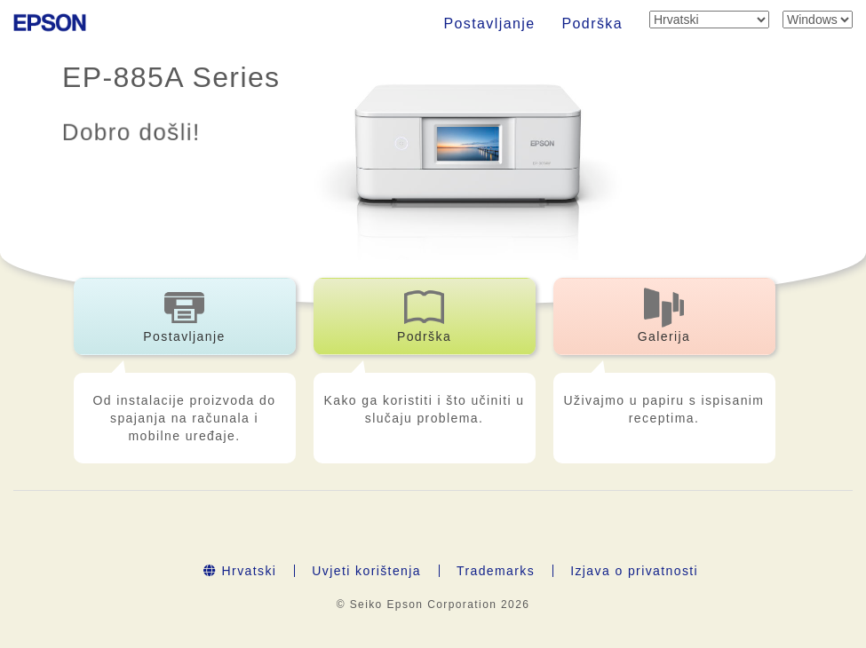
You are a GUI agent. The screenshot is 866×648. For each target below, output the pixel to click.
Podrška (593, 23)
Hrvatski (239, 571)
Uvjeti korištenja (366, 571)
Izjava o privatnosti (634, 571)
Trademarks (496, 571)
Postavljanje (489, 23)
